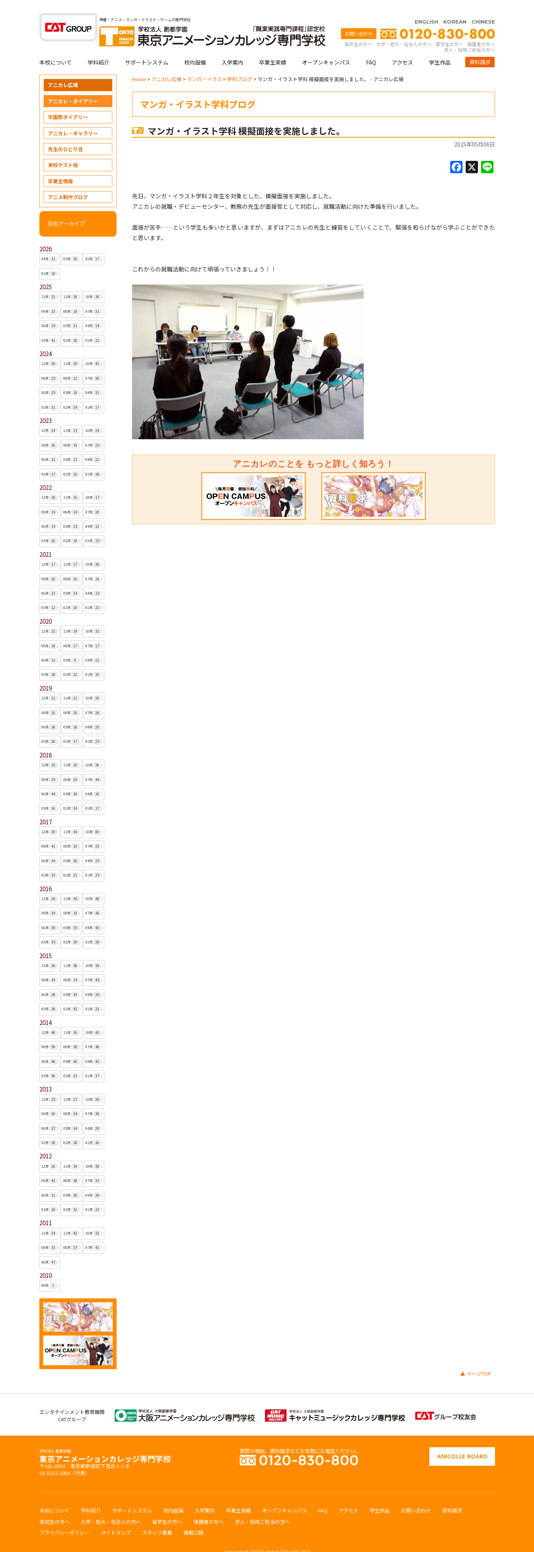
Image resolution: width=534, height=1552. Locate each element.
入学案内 (232, 47)
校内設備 (195, 47)
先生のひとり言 (65, 134)
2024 (45, 338)
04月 (50, 243)
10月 (94, 281)
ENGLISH (426, 6)
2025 (45, 272)
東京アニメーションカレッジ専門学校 (105, 1441)
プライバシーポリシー (64, 1517)
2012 (45, 1141)
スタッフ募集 (157, 1517)
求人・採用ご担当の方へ (469, 34)
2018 (45, 740)
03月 (72, 243)
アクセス (402, 47)
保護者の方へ (481, 29)
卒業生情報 (60, 166)
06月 (50, 310)
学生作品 (440, 47)
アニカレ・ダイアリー (73, 86)
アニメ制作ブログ (68, 182)
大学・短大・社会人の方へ (404, 29)
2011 (45, 1208)
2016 (45, 874)
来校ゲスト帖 (63, 149)
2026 (45, 234)
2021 (45, 539)
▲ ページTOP (475, 1358)
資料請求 (480, 47)
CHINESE (483, 6)
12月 (50, 281)
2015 (45, 940)
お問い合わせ (359, 18)
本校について (55, 47)
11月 (72, 281)
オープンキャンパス (326, 47)
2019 (45, 673)
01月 (50, 258)
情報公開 (193, 1517)
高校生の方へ (358, 29)
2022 (45, 472)
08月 (72, 296)
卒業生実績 (272, 47)
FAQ (371, 47)
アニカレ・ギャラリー (73, 118)
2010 (45, 1260)
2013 (45, 1074)
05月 (72, 310)
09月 (50, 296)
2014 (45, 1007)
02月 (94, 243)
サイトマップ (116, 1517)
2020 (45, 606)
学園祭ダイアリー (68, 102)
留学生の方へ (449, 29)
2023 (45, 405)
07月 (94, 296)
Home (139, 64)
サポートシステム (146, 47)
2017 (45, 807)
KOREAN (454, 6)
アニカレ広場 (63, 69)
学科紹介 (98, 47)
